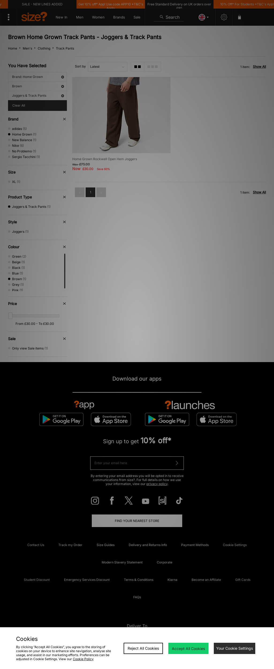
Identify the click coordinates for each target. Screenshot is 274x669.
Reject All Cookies (143, 648)
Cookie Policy (83, 659)
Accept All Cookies (188, 648)
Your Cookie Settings (234, 648)
